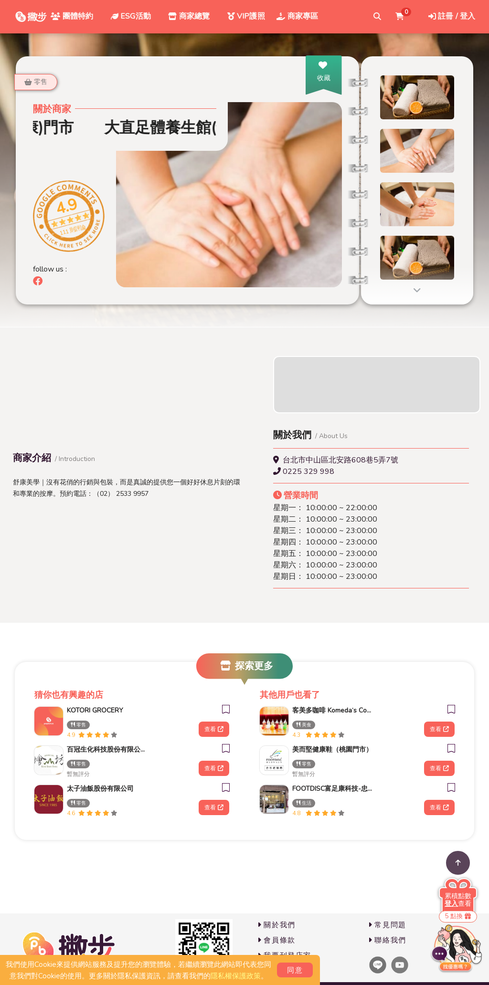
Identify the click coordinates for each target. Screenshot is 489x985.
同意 (295, 970)
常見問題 (387, 925)
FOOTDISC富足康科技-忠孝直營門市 (332, 788)
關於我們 (276, 925)
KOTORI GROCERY (95, 710)
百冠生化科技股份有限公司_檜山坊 (107, 749)
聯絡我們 (387, 940)
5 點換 (458, 916)
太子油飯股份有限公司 (100, 788)
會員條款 (276, 940)
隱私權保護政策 (236, 976)
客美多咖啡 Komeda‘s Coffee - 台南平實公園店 (332, 710)
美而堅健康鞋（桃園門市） (332, 749)
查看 (213, 729)
